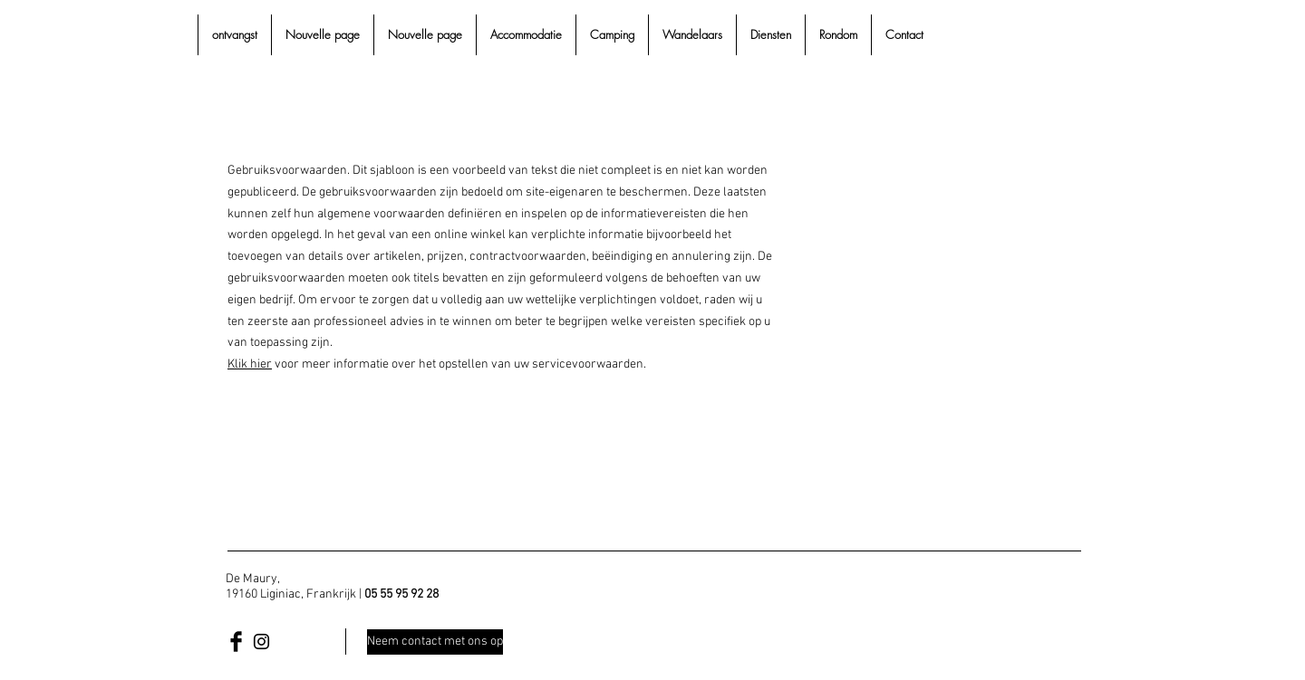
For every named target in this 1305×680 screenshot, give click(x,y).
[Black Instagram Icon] (261, 641)
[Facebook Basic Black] (236, 641)
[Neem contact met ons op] (435, 642)
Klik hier (249, 364)
